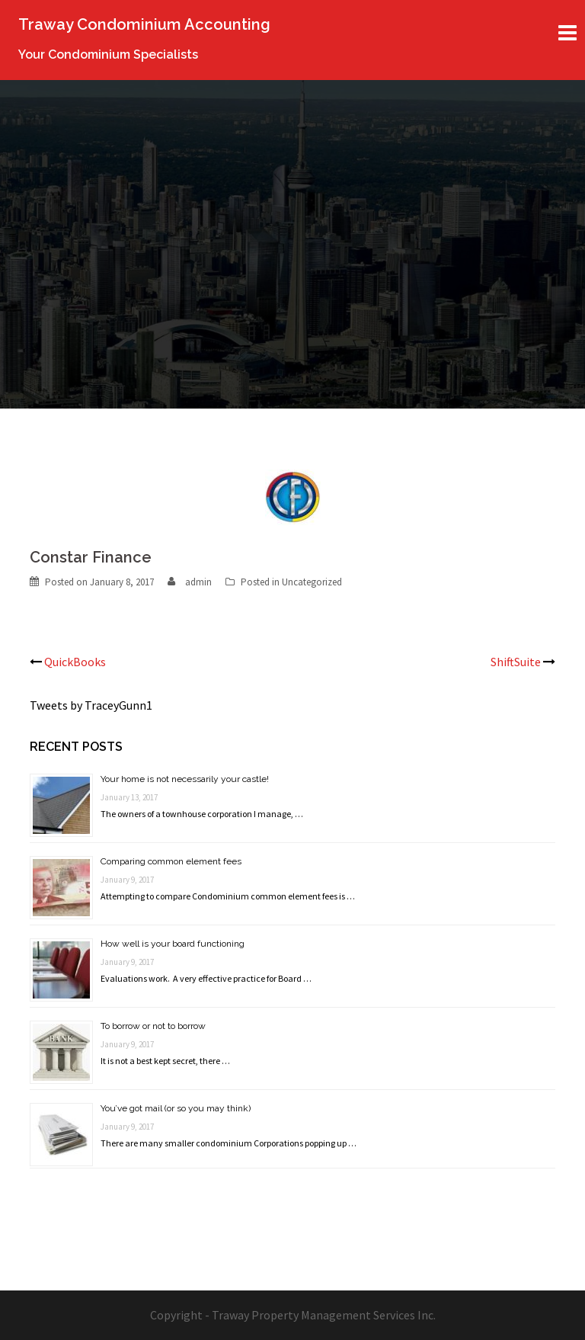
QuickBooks (75, 661)
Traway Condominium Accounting (144, 24)
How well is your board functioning (173, 943)
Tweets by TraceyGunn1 (91, 705)
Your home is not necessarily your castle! (185, 779)
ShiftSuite (516, 661)
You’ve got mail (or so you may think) (176, 1108)
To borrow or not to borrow (153, 1026)
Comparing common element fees (171, 861)
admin (198, 581)
